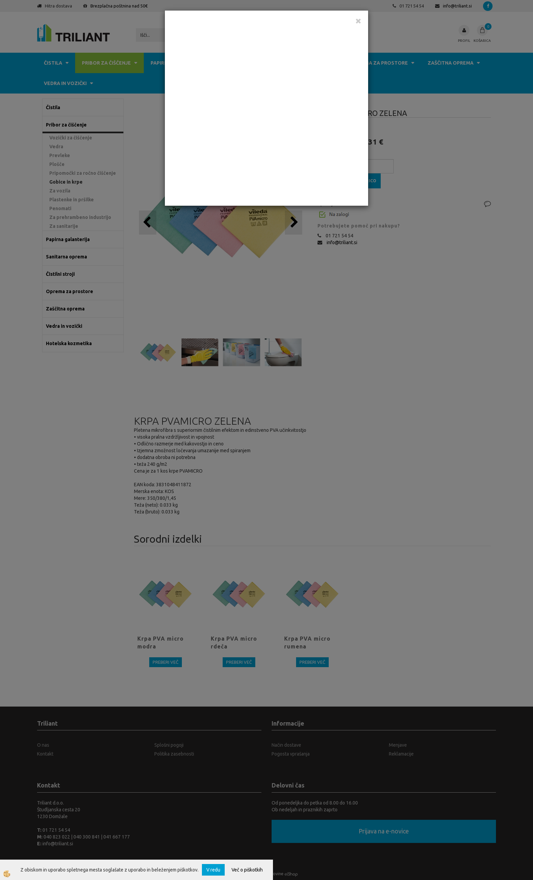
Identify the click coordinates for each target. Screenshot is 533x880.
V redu (213, 870)
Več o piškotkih (247, 870)
